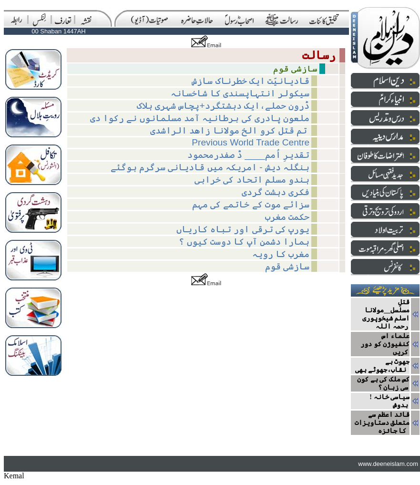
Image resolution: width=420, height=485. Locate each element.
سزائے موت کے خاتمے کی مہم (251, 204)
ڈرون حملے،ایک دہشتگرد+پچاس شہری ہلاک (223, 106)
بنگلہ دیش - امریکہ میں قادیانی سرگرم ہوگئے (210, 167)
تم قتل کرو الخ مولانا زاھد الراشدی (229, 130)
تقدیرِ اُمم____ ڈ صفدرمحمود (248, 155)
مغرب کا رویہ (281, 254)
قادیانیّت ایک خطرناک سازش (250, 81)
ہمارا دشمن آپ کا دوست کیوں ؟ (244, 242)
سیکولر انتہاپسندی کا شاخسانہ (240, 93)
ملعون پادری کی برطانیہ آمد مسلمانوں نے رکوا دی (200, 118)
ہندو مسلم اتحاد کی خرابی (252, 180)
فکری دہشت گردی (276, 192)
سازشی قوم (287, 266)
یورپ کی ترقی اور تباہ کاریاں (243, 229)
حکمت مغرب (287, 217)
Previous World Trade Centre (250, 142)
